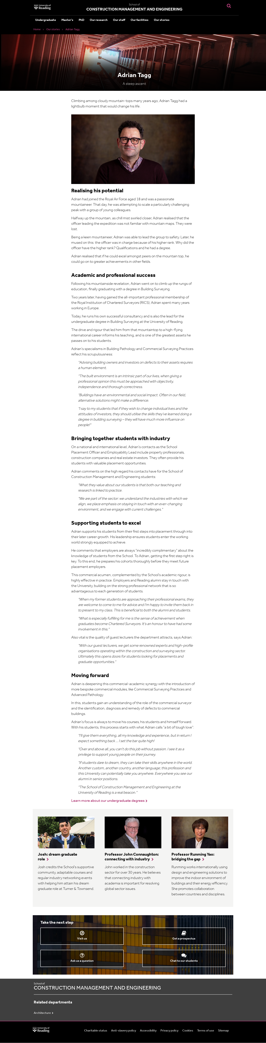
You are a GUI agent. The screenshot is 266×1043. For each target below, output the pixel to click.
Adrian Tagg (72, 29)
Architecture (42, 1013)
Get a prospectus (183, 938)
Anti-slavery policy (123, 1030)
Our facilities (139, 20)
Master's (67, 20)
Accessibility (148, 1030)
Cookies (187, 1030)
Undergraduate (45, 20)
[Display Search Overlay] (229, 5)
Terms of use (205, 1030)
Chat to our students (184, 961)
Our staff (119, 20)
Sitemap (223, 1030)
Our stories (161, 20)
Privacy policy (169, 1030)
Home (37, 29)
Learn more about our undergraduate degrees (108, 801)
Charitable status (95, 1030)
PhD (81, 20)
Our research (99, 20)
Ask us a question (82, 961)
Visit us (82, 938)
